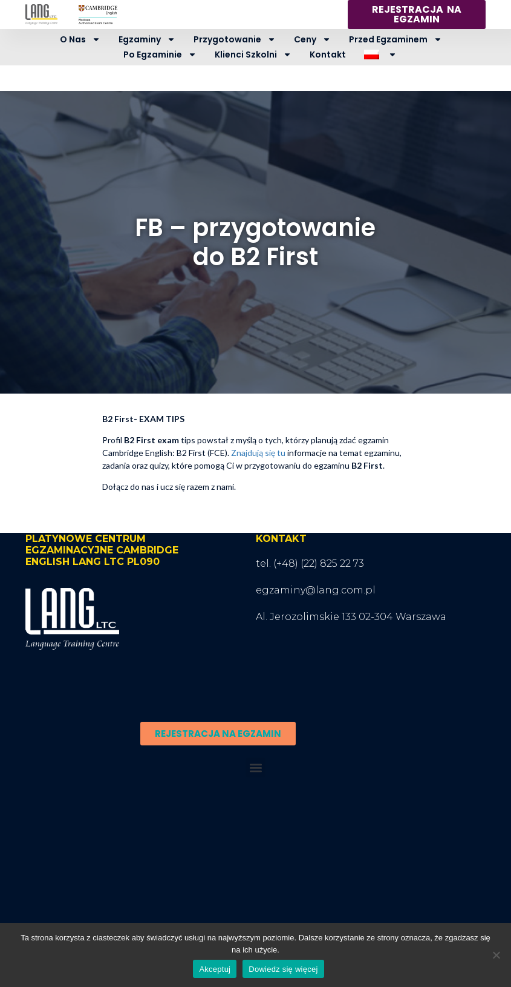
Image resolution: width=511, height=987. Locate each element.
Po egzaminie (160, 55)
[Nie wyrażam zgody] (496, 955)
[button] (255, 767)
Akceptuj (214, 969)
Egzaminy (147, 39)
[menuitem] (380, 55)
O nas (80, 39)
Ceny (312, 39)
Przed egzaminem (395, 39)
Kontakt (328, 54)
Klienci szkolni (253, 55)
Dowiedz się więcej (283, 969)
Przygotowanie (235, 39)
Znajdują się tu (258, 452)
